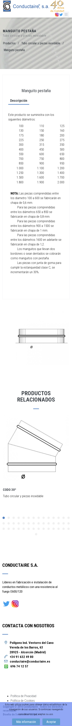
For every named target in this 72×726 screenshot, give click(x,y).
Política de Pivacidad (23, 696)
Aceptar (51, 722)
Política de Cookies (23, 700)
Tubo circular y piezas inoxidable (40, 43)
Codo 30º (9, 490)
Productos (9, 43)
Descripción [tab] (17, 101)
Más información (26, 722)
